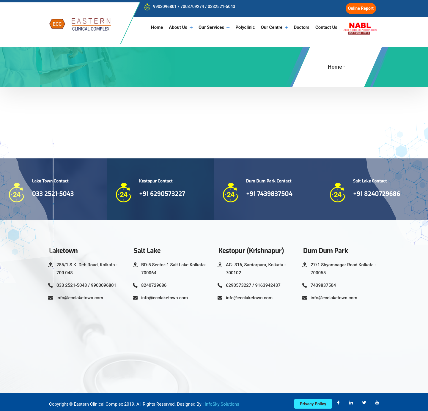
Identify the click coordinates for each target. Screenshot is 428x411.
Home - (336, 63)
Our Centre (272, 27)
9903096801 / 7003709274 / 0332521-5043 (188, 6)
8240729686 (153, 281)
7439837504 (323, 281)
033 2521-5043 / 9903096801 (86, 281)
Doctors (301, 27)
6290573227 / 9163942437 (253, 281)
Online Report (361, 8)
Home (157, 27)
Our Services (211, 27)
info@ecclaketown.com (79, 294)
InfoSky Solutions (222, 400)
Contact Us (326, 27)
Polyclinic (245, 27)
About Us (178, 27)
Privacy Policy (313, 400)
